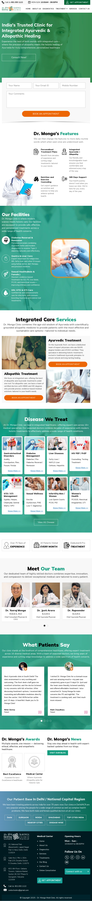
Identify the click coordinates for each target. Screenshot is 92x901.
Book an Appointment (68, 364)
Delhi (9, 817)
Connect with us (74, 871)
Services (73, 9)
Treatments (44, 858)
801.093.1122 (20, 886)
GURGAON (24, 817)
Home (28, 9)
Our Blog (43, 862)
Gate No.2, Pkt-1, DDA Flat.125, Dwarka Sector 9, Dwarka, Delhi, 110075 (18, 861)
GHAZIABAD (54, 817)
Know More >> (14, 471)
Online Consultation (47, 870)
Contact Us (84, 9)
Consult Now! (19, 57)
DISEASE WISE (56, 822)
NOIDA (38, 817)
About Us (36, 9)
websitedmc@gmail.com (18, 890)
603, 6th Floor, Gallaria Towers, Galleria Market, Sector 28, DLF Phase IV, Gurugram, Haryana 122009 (18, 874)
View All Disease (46, 522)
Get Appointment (49, 880)
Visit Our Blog (58, 752)
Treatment (62, 9)
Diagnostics (48, 9)
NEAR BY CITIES (35, 822)
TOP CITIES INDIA (75, 817)
